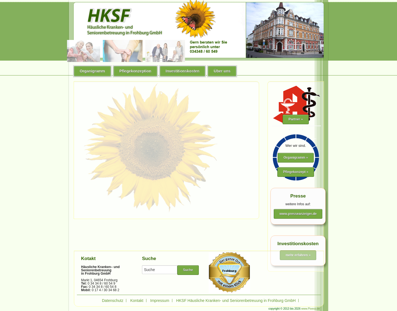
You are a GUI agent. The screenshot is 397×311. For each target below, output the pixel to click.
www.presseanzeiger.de (298, 214)
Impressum (159, 300)
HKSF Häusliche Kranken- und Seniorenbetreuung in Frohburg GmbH (236, 300)
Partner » (295, 119)
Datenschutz (113, 300)
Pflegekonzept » (295, 172)
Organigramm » (295, 157)
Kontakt (136, 300)
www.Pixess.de (310, 308)
